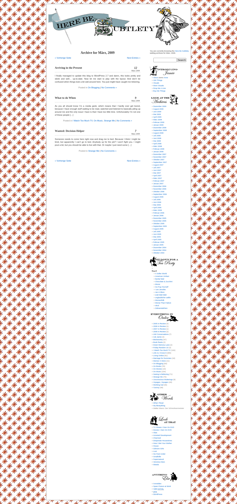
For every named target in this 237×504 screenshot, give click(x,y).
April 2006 (157, 207)
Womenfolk (159, 300)
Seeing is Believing (161, 374)
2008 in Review (159, 331)
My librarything (159, 405)
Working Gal (158, 385)
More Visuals (158, 85)
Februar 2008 (158, 149)
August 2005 (158, 229)
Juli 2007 (157, 167)
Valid (158, 489)
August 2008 (158, 133)
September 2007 (160, 162)
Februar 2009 (158, 122)
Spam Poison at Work (162, 486)
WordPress (157, 494)
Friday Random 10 (160, 347)
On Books (157, 366)
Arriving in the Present (68, 67)
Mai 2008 (157, 141)
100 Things (157, 80)
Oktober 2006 (158, 191)
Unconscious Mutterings (163, 379)
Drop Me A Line (159, 88)
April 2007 (157, 175)
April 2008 (157, 144)
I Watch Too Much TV (83, 120)
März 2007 (157, 178)
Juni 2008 (157, 138)
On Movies (157, 369)
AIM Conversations (161, 334)
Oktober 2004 (158, 253)
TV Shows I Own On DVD (163, 427)
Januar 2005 (158, 245)
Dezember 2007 (159, 154)
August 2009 (158, 109)
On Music (98, 120)
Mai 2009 (157, 114)
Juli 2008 (157, 136)
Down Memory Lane (161, 345)
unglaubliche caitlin (163, 297)
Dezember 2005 (159, 218)
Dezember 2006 (159, 186)
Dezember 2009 (159, 106)
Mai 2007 (157, 173)
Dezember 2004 (159, 247)
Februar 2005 (158, 242)
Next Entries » (133, 58)
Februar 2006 (158, 213)
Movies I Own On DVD (162, 430)
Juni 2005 (157, 234)
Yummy (156, 387)
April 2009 (157, 117)
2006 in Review (159, 326)
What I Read (158, 403)
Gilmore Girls (158, 448)
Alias (155, 433)
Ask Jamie (157, 337)
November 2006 (159, 189)
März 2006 (157, 210)
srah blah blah (161, 295)
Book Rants (158, 342)
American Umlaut (162, 276)
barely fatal (159, 279)
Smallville (157, 456)
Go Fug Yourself (161, 287)
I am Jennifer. (160, 289)
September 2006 (160, 194)
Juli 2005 (157, 231)
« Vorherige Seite (63, 58)
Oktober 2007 (158, 159)
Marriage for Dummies (162, 358)
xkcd (157, 305)
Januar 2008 (158, 151)
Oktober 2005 (158, 223)
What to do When (65, 97)
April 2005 (157, 239)
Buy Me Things (159, 91)
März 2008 (157, 146)
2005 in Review (159, 323)
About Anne (160, 77)
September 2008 (160, 130)
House (156, 446)
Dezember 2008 (159, 128)
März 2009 (157, 120)
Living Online (158, 355)
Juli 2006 (157, 199)
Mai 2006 (157, 205)
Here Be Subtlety (182, 51)
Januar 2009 (158, 125)
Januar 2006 (158, 215)
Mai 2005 (157, 237)
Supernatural (158, 459)
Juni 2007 (157, 170)
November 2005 (159, 221)
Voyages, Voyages (160, 382)
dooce (157, 284)
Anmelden (157, 484)
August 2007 (158, 165)
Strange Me (109, 120)
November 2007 (159, 157)
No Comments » (109, 87)
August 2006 (158, 197)
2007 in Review (159, 329)
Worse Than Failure (163, 303)
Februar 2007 (158, 181)
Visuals (156, 83)
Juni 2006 (157, 202)
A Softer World (161, 273)
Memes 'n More (159, 361)
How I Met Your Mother (162, 443)
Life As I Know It (159, 353)
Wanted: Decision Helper (70, 130)
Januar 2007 (158, 183)
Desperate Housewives (162, 441)
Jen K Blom (160, 292)
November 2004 (159, 250)
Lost (155, 451)
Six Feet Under (159, 454)
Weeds (156, 464)
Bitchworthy (158, 339)
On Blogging (94, 87)
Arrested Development (162, 435)
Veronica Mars (159, 462)
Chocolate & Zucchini (164, 281)
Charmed (157, 438)
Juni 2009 (157, 112)
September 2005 (160, 226)
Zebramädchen (161, 308)
